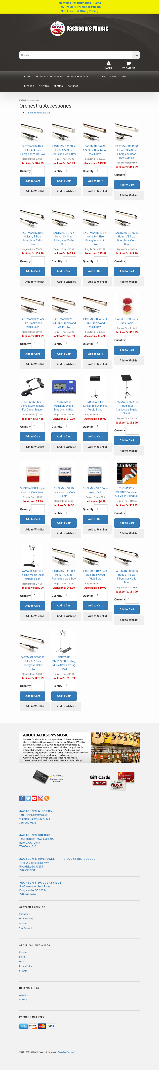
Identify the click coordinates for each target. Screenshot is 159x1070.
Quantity (25, 171)
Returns (23, 957)
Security (23, 971)
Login (108, 65)
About (125, 76)
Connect (73, 86)
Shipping (23, 952)
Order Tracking (26, 919)
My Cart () (128, 65)
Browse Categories (49, 76)
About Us (23, 995)
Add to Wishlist (34, 191)
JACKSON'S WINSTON (36, 811)
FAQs (21, 961)
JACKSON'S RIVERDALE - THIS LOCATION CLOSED (57, 858)
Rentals (44, 86)
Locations (99, 76)
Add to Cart (32, 181)
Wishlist (23, 923)
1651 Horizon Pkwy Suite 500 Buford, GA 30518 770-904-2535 (36, 842)
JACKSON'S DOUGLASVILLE (40, 882)
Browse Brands (77, 76)
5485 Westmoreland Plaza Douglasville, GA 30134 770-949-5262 (34, 890)
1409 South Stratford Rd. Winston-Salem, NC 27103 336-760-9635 (34, 818)
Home (27, 76)
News (113, 76)
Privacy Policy (25, 966)
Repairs (58, 86)
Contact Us (24, 914)
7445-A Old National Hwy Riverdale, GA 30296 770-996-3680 (34, 866)
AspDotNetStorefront (66, 1052)
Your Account (25, 928)
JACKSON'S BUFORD (35, 835)
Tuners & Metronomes (38, 112)
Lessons (29, 86)
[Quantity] (38, 170)
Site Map (23, 1000)
